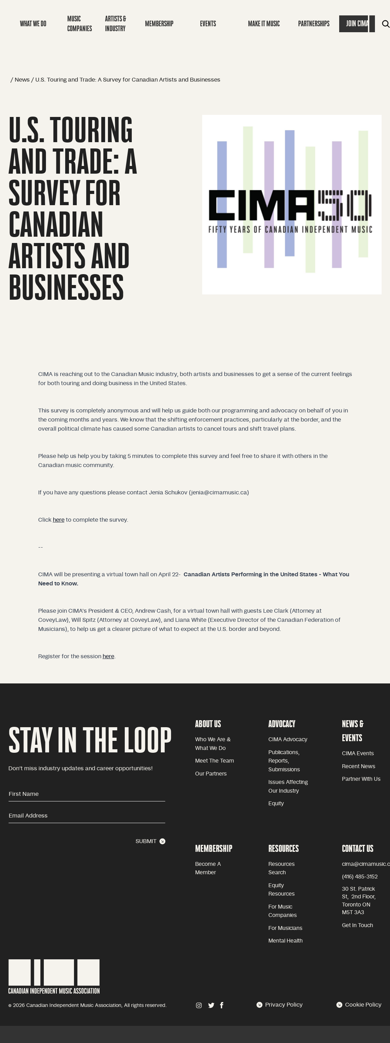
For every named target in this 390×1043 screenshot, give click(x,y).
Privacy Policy (279, 1005)
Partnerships (313, 23)
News (22, 80)
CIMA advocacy (287, 739)
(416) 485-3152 (360, 876)
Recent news (358, 766)
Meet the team (214, 761)
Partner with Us (361, 779)
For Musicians (285, 928)
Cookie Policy (359, 1005)
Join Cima (357, 24)
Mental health (285, 941)
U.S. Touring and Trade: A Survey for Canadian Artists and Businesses (127, 80)
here (58, 520)
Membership (159, 23)
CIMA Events (358, 753)
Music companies (79, 23)
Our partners (211, 774)
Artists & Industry (115, 23)
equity (276, 803)
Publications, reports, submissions (284, 761)
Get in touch (357, 925)
